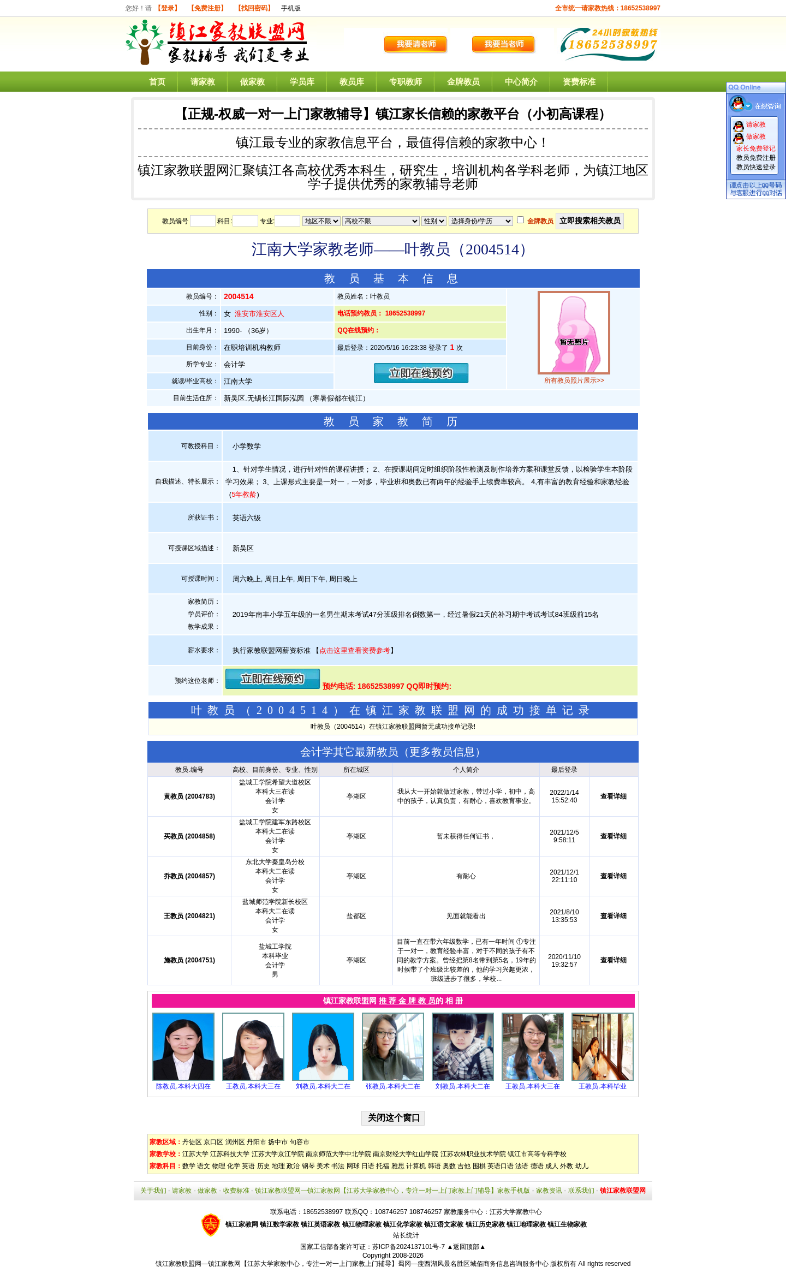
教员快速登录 (756, 167)
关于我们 (153, 1190)
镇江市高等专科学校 (537, 1154)
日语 (367, 1166)
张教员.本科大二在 (393, 1086)
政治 (293, 1166)
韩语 (434, 1166)
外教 (566, 1166)
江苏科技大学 (229, 1154)
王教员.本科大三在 (253, 1086)
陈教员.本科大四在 (183, 1086)
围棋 (479, 1166)
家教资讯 (549, 1190)
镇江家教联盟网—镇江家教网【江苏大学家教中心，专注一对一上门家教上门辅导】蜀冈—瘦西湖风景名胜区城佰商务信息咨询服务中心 (352, 1264)
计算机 (416, 1166)
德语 (537, 1166)
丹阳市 (256, 1142)
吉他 (464, 1166)
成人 (551, 1166)
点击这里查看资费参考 (354, 650)
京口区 (213, 1142)
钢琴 (308, 1166)
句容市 (299, 1142)
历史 (263, 1166)
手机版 (291, 8)
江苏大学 (195, 1154)
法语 (521, 1166)
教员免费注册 (756, 158)
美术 (323, 1166)
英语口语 (500, 1166)
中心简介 (521, 81)
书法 (337, 1166)
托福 (382, 1166)
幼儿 (581, 1166)
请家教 (202, 81)
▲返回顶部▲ (466, 1247)
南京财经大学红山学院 (405, 1154)
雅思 (397, 1166)
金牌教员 (463, 81)
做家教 (252, 81)
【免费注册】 (207, 8)
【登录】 (167, 8)
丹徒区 (192, 1142)
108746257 (425, 1212)
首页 (157, 81)
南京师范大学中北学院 (338, 1154)
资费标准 (579, 81)
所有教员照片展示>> (574, 380)
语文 (203, 1166)
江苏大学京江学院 (278, 1154)
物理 (218, 1166)
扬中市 (278, 1142)
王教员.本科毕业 (602, 1086)
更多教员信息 (442, 752)
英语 (248, 1166)
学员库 (302, 81)
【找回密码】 (254, 8)
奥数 (449, 1166)
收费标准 (236, 1190)
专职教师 (405, 81)
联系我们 (581, 1190)
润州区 (235, 1142)
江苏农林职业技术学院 (473, 1154)
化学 (233, 1166)
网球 (353, 1166)
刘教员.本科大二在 (323, 1086)
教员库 (352, 81)
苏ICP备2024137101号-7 (409, 1247)
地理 (278, 1166)
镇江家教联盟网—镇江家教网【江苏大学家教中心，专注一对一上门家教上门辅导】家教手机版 (392, 1190)
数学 (188, 1166)
